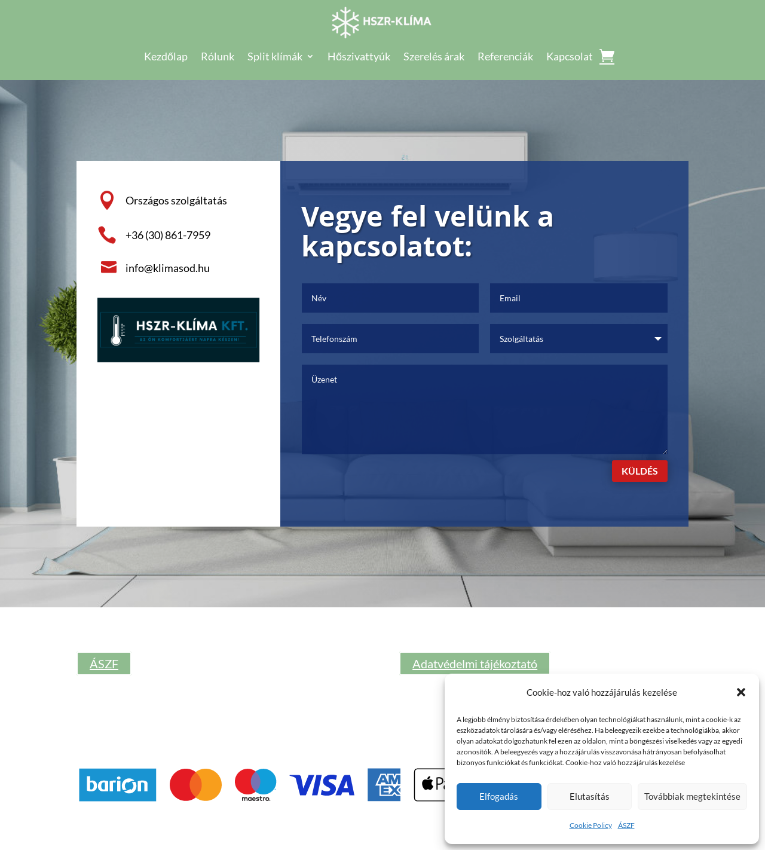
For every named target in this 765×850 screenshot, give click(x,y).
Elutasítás (590, 796)
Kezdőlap (166, 57)
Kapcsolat (569, 57)
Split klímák (274, 57)
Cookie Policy (591, 825)
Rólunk (217, 57)
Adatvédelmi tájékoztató (474, 663)
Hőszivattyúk (359, 57)
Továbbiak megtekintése (692, 796)
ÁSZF (626, 825)
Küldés (640, 470)
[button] (741, 692)
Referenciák (505, 57)
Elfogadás (498, 796)
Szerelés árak (433, 57)
